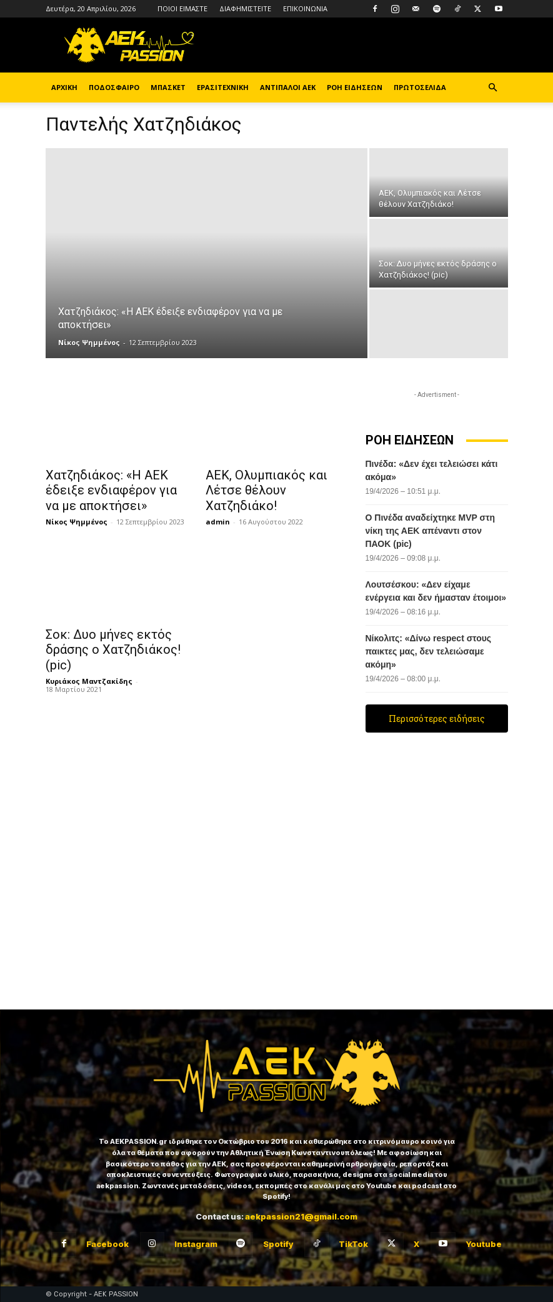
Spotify (278, 1244)
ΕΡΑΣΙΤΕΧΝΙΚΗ (223, 87)
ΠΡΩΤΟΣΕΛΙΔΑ (420, 87)
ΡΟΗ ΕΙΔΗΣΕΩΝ (354, 87)
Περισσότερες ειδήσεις (437, 718)
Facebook (107, 1244)
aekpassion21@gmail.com (301, 1216)
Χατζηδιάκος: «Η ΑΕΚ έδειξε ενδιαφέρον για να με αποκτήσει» (114, 488)
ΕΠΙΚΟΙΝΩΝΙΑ (305, 8)
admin (218, 503)
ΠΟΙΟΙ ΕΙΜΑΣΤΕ (182, 8)
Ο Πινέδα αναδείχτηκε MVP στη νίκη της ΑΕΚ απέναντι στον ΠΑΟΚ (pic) (430, 531)
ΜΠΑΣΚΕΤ (168, 87)
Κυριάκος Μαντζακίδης (89, 658)
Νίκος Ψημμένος (89, 342)
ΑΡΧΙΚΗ (64, 87)
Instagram (195, 1244)
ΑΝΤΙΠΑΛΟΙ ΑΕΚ (288, 87)
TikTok (353, 1244)
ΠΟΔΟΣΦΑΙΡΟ (114, 87)
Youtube (484, 1244)
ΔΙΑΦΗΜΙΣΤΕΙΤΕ (245, 8)
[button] (493, 88)
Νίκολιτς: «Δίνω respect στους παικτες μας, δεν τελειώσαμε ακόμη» (429, 651)
